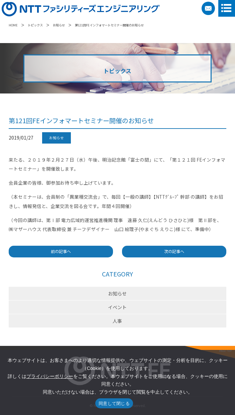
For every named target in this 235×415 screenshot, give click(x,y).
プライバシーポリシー (49, 376)
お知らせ (59, 25)
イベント (117, 307)
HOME (13, 25)
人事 (117, 321)
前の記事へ (61, 251)
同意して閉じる (114, 403)
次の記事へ (174, 251)
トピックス (35, 25)
